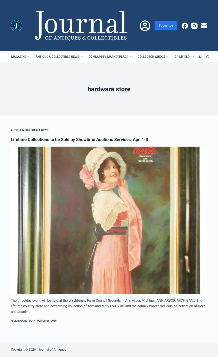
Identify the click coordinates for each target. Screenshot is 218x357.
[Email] (204, 26)
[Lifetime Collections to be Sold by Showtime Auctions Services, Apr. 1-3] (109, 220)
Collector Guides (154, 56)
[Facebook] (185, 26)
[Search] (207, 57)
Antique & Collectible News (60, 56)
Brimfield (185, 56)
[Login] (145, 25)
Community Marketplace (111, 56)
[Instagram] (194, 26)
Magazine (21, 56)
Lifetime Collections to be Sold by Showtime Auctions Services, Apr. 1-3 (79, 139)
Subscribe (166, 25)
